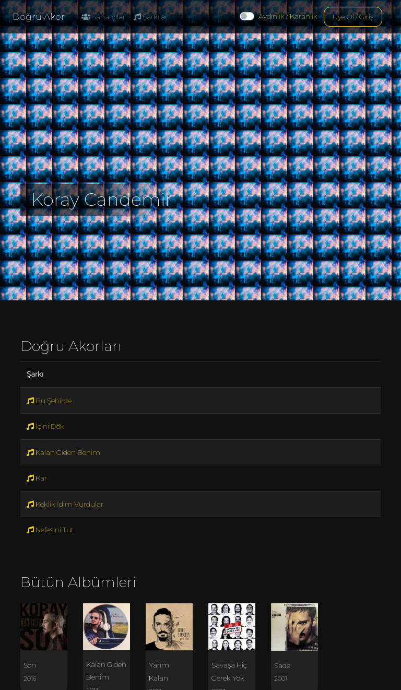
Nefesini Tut (50, 529)
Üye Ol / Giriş (353, 17)
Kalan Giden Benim (63, 452)
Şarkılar (151, 17)
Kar (37, 478)
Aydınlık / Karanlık (287, 16)
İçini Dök (45, 426)
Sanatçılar (103, 17)
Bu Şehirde (49, 400)
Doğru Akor (39, 16)
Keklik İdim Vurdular (65, 504)
